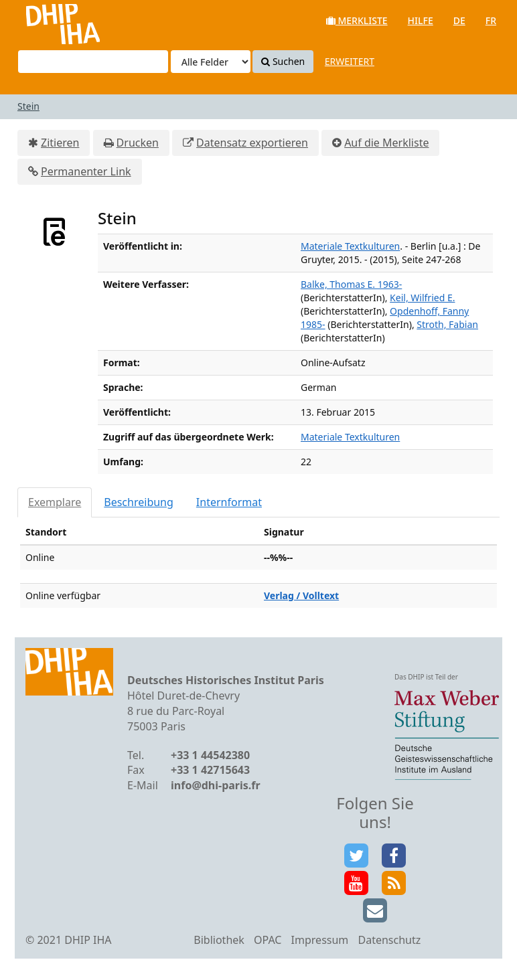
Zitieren (60, 142)
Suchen (283, 61)
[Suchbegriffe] (93, 61)
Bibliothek (219, 940)
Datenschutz (389, 940)
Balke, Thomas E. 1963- (351, 284)
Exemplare (54, 502)
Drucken (138, 142)
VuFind (46, 20)
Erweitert (349, 61)
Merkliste (357, 20)
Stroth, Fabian (447, 324)
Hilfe (420, 20)
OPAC (267, 940)
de (459, 20)
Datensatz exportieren (252, 142)
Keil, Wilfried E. (422, 297)
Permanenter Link (86, 171)
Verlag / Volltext (301, 595)
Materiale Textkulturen (350, 246)
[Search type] (210, 61)
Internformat (229, 502)
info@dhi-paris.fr (216, 785)
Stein (28, 106)
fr (491, 20)
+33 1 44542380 (210, 755)
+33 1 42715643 (210, 769)
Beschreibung (138, 502)
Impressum (320, 940)
